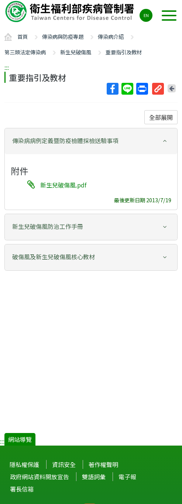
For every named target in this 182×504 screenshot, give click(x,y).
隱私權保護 (24, 464)
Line (127, 89)
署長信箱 (22, 488)
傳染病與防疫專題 (62, 36)
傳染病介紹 (111, 36)
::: (6, 67)
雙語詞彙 (94, 476)
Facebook (112, 89)
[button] (91, 141)
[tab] (91, 141)
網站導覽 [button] (20, 439)
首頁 (22, 36)
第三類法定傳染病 (25, 52)
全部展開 (161, 117)
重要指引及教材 (124, 52)
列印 (141, 89)
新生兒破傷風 (75, 52)
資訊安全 (64, 464)
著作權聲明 (103, 464)
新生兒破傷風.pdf (63, 184)
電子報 (127, 476)
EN (146, 15)
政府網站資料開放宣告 (39, 476)
